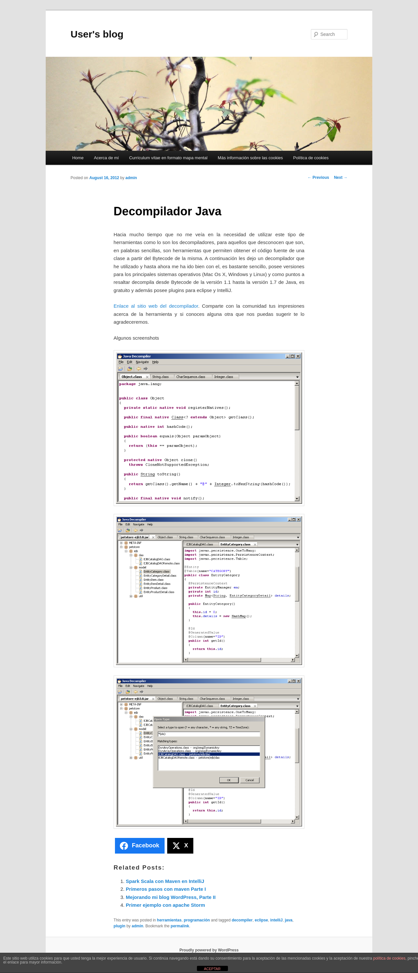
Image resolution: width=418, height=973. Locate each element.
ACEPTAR (212, 969)
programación (197, 920)
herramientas (169, 920)
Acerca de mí (106, 157)
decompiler (242, 920)
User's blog (97, 34)
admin (131, 178)
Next (340, 177)
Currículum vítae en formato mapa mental (168, 157)
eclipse (261, 920)
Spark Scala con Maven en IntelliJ (165, 881)
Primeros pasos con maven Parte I (166, 889)
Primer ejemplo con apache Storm (165, 905)
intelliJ (276, 920)
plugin (119, 926)
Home (78, 157)
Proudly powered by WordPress (208, 950)
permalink (180, 926)
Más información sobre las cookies (250, 157)
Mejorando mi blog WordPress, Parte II (171, 897)
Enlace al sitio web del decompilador (156, 306)
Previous (318, 177)
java (288, 920)
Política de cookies (311, 157)
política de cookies (389, 958)
